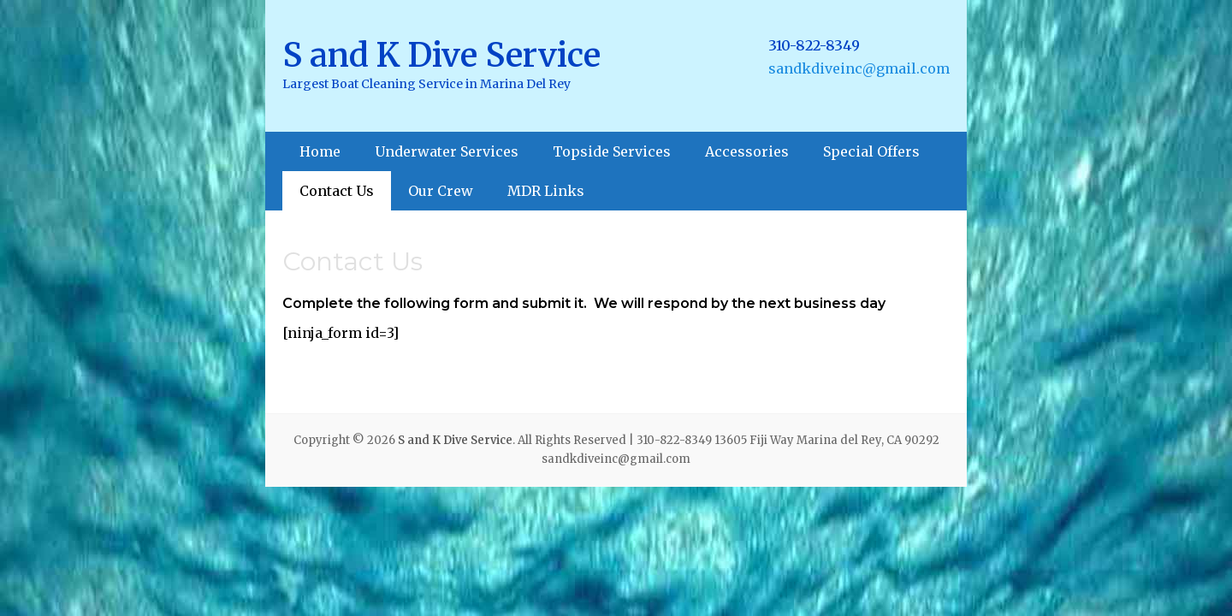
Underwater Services (446, 151)
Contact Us (336, 190)
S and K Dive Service (441, 55)
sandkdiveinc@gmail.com (859, 68)
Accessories (747, 151)
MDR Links (545, 190)
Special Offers (871, 151)
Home (320, 151)
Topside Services (612, 151)
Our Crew (440, 190)
